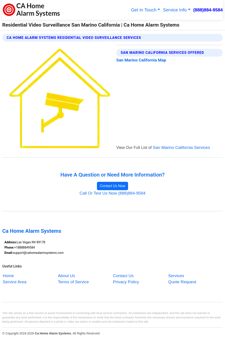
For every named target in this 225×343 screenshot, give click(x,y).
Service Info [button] (175, 9)
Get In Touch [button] (143, 9)
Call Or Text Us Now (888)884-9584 (113, 193)
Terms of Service (73, 282)
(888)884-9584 (208, 9)
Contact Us (123, 275)
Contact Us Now (112, 186)
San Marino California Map (141, 60)
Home (8, 275)
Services (176, 275)
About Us (66, 275)
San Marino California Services (181, 147)
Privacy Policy (126, 282)
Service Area (15, 282)
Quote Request (182, 282)
